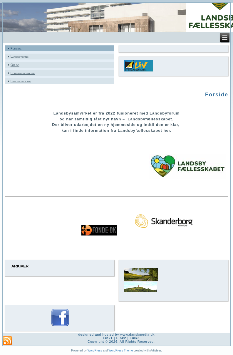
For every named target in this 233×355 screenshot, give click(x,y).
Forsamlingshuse (23, 73)
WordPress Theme (120, 350)
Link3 (135, 338)
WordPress (95, 350)
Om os (15, 64)
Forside (16, 48)
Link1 (108, 338)
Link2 (121, 338)
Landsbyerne (20, 56)
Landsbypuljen (21, 81)
